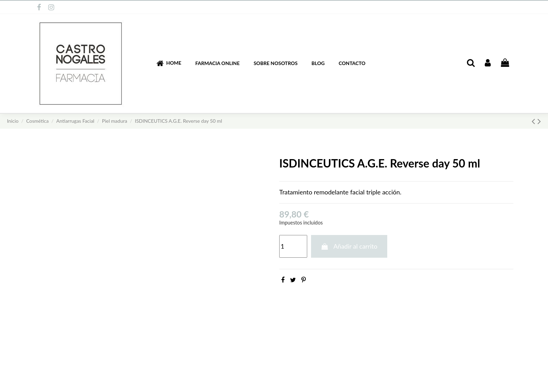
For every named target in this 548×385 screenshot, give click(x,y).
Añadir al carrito (349, 246)
